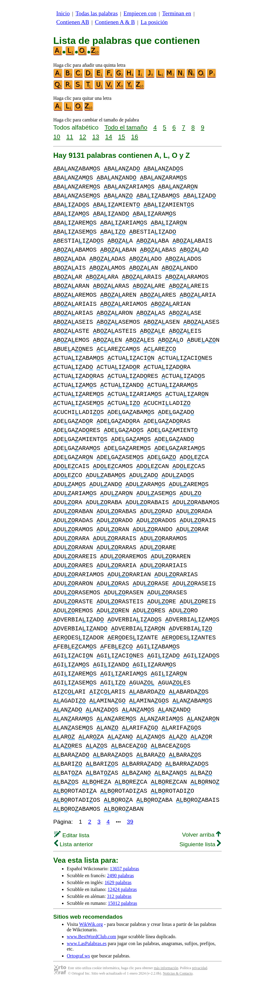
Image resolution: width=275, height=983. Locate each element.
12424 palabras (122, 889)
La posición (154, 22)
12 (82, 136)
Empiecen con (140, 13)
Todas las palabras (97, 13)
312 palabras (119, 896)
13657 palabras (124, 868)
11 (69, 136)
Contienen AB (72, 22)
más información (166, 968)
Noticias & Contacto (178, 973)
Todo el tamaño (125, 127)
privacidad (199, 968)
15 (121, 136)
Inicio (63, 13)
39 (130, 822)
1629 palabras (118, 882)
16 (134, 136)
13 (95, 136)
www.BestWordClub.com (91, 936)
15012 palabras (122, 903)
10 (56, 136)
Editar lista (71, 835)
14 (108, 136)
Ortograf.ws (78, 955)
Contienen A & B (115, 22)
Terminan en (176, 13)
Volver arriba (201, 834)
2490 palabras (120, 875)
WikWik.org (91, 924)
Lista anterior (73, 844)
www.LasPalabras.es (87, 943)
